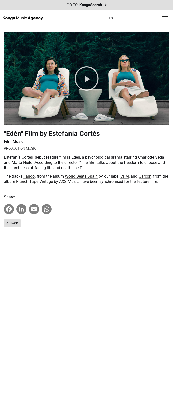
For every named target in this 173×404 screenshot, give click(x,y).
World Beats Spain (81, 176)
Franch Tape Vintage (34, 181)
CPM (124, 176)
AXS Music (69, 181)
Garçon (145, 176)
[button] (86, 78)
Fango (29, 176)
